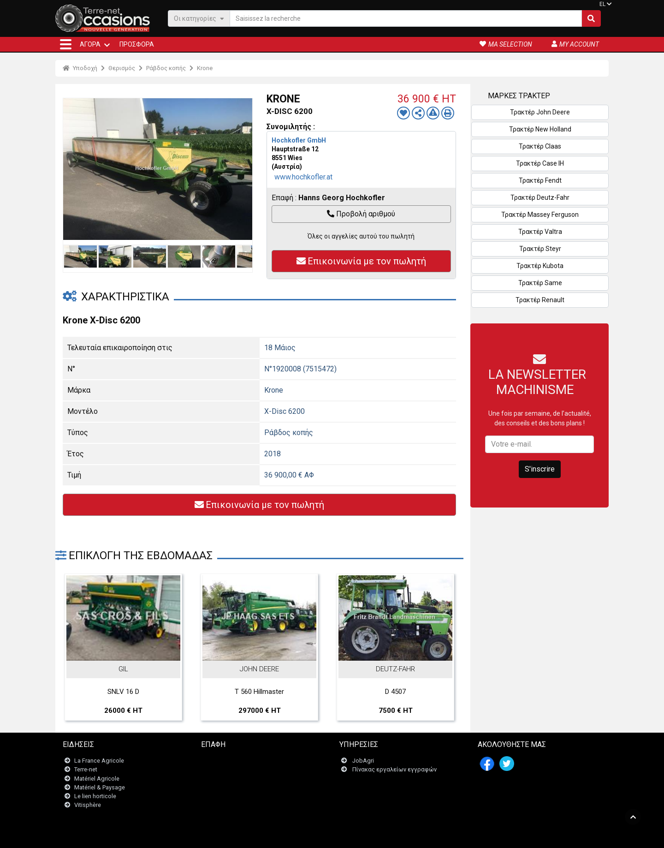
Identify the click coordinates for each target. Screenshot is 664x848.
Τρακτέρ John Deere (540, 112)
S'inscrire (540, 469)
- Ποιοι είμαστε (432, 836)
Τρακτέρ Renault (540, 300)
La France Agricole (99, 761)
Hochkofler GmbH (299, 140)
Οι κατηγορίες (199, 18)
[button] (66, 44)
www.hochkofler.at (303, 177)
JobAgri (363, 761)
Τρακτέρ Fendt (540, 180)
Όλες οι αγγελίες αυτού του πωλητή (361, 236)
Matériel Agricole (96, 778)
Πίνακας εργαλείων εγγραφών (394, 769)
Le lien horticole (95, 796)
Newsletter (221, 769)
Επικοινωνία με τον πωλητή (361, 261)
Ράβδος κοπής (166, 68)
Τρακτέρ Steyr (540, 248)
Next (243, 169)
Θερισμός (121, 68)
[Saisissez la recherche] (406, 18)
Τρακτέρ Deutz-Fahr (539, 197)
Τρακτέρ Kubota (539, 265)
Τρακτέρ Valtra (540, 231)
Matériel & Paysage (99, 787)
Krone (205, 68)
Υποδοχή (80, 68)
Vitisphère (87, 805)
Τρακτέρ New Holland (540, 129)
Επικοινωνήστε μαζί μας (239, 761)
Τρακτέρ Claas (540, 146)
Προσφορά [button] (136, 44)
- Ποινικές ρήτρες (312, 836)
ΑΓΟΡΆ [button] (90, 44)
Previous (72, 169)
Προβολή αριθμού (361, 213)
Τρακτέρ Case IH (540, 163)
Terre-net (85, 769)
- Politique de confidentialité (374, 836)
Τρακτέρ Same (540, 283)
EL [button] (602, 4)
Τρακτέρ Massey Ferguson (540, 214)
